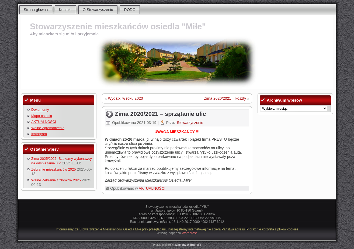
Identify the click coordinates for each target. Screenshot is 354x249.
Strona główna (36, 10)
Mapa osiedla (41, 116)
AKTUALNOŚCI (43, 122)
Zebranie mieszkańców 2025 (53, 169)
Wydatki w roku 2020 (125, 98)
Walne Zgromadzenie (47, 128)
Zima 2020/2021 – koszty (225, 98)
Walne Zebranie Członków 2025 (56, 180)
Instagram (39, 134)
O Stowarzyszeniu (98, 10)
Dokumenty (40, 110)
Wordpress (189, 233)
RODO (130, 10)
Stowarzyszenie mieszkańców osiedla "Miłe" (118, 26)
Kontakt (65, 10)
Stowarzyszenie (190, 122)
